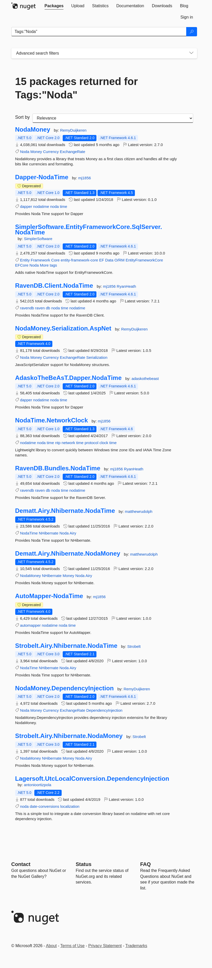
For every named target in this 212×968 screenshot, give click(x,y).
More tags (48, 265)
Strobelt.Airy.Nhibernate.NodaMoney (69, 736)
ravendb (27, 308)
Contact (20, 864)
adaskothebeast (145, 378)
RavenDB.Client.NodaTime (54, 285)
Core (55, 260)
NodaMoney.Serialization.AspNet (63, 328)
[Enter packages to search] (98, 31)
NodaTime (29, 533)
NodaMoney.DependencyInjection (64, 688)
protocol (91, 442)
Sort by (22, 117)
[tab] (54, 6)
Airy (73, 533)
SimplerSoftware (38, 238)
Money (36, 151)
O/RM (120, 260)
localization (69, 806)
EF (101, 260)
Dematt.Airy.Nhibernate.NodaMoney (67, 553)
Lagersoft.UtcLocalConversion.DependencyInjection (92, 779)
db (48, 308)
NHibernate (48, 533)
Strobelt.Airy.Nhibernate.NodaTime (66, 646)
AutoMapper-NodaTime (49, 596)
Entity (25, 260)
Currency (51, 151)
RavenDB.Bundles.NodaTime (57, 468)
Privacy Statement (105, 946)
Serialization (97, 357)
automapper (30, 625)
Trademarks (136, 946)
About (51, 946)
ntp (58, 442)
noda (54, 206)
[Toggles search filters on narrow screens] (191, 53)
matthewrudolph (138, 511)
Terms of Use (72, 946)
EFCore (22, 265)
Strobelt (134, 646)
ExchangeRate (72, 151)
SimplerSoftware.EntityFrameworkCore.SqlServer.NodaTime (88, 229)
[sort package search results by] (112, 118)
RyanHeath (126, 286)
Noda (24, 151)
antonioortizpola (37, 785)
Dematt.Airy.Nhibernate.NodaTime (65, 511)
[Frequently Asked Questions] (145, 864)
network (68, 442)
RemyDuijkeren (73, 130)
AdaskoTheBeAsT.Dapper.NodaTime (68, 378)
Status (84, 864)
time (63, 206)
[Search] (191, 31)
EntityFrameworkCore (144, 260)
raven (40, 308)
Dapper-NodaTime (41, 177)
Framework (40, 260)
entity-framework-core (79, 260)
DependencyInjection (104, 710)
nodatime (41, 206)
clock (103, 442)
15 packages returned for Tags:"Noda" (76, 88)
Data (109, 260)
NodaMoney (32, 129)
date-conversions (44, 806)
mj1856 (84, 178)
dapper (26, 206)
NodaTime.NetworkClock (51, 420)
